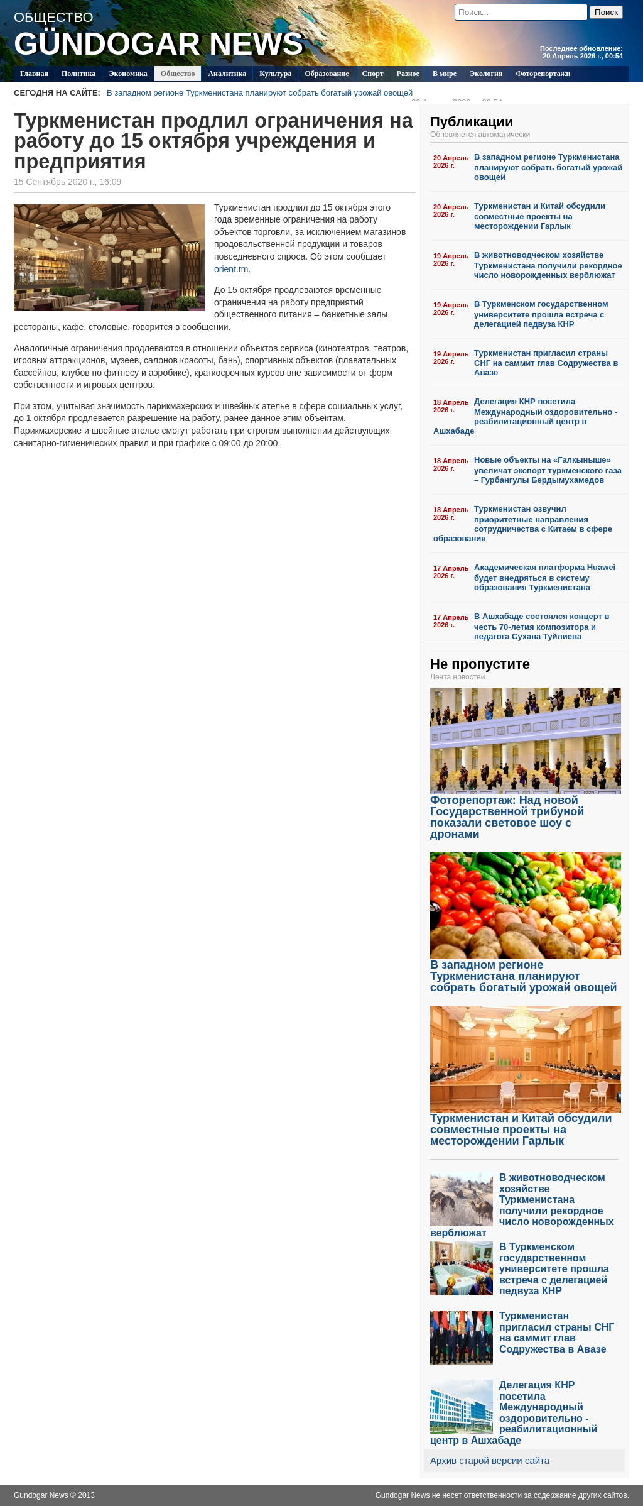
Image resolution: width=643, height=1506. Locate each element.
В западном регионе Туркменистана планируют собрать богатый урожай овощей (304, 94)
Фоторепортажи (543, 73)
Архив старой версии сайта (489, 1460)
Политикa (79, 73)
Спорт (373, 73)
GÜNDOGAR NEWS (158, 44)
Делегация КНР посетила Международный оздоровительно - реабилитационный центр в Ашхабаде (525, 416)
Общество (178, 73)
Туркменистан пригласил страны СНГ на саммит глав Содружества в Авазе (546, 363)
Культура (275, 73)
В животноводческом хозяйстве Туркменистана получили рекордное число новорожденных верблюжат (548, 265)
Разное (408, 73)
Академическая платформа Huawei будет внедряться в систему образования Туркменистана (544, 577)
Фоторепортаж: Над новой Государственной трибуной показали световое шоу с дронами (525, 812)
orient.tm (231, 269)
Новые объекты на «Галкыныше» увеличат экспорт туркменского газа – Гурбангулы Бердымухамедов (548, 470)
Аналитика (227, 73)
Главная (34, 73)
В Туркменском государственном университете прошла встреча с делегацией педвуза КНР (541, 314)
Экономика (128, 73)
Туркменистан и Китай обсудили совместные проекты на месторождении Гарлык (539, 216)
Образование (327, 73)
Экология (486, 73)
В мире (445, 73)
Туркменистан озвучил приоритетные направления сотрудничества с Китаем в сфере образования (522, 523)
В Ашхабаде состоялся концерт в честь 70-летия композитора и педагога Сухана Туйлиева (541, 626)
